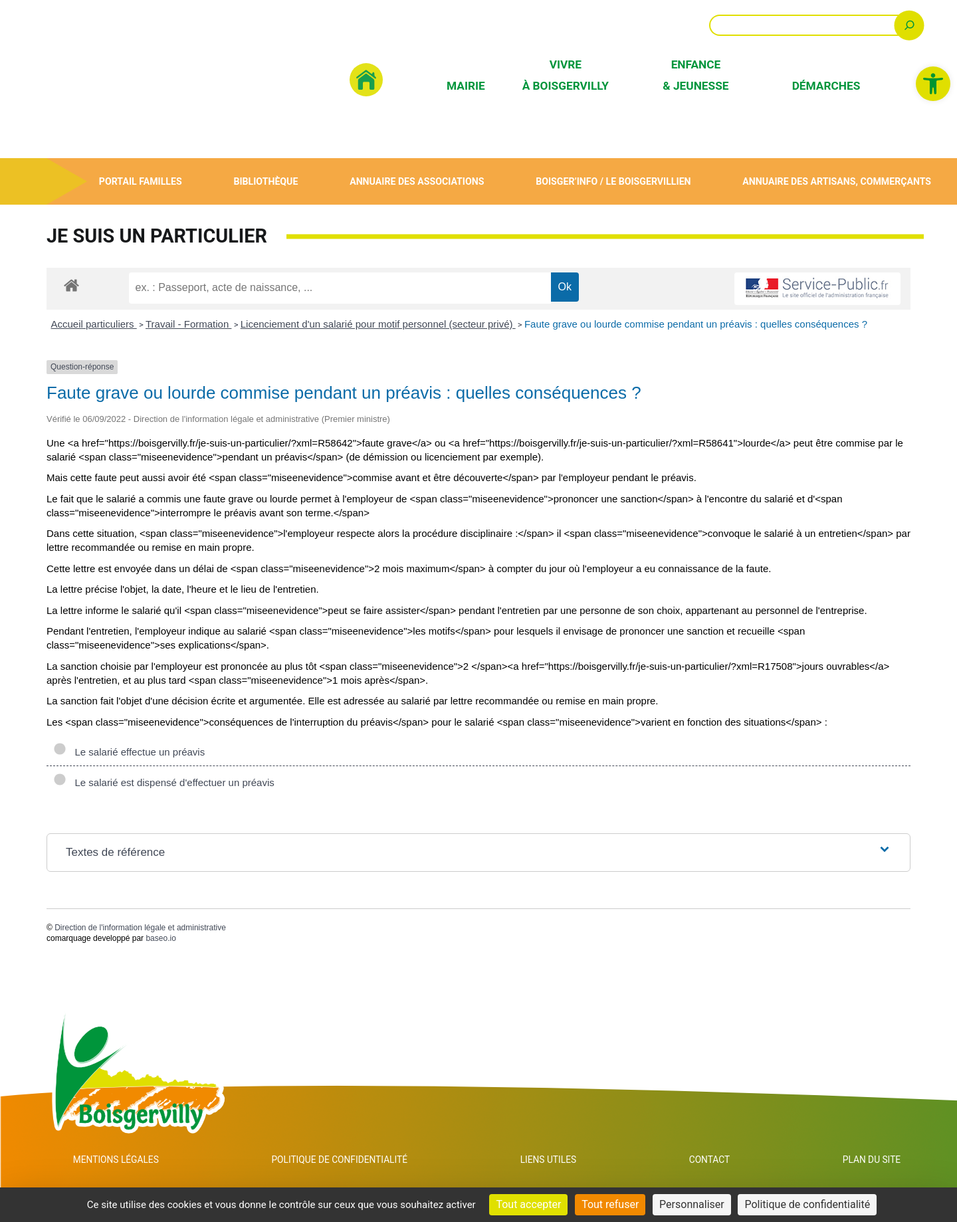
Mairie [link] (466, 85)
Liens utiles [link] (564, 1161)
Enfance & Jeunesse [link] (695, 75)
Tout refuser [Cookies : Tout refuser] (610, 1204)
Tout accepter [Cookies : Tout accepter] (528, 1204)
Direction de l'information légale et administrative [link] (140, 927)
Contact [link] (718, 1161)
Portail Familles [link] (140, 181)
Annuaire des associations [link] (415, 181)
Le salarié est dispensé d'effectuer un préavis (163, 782)
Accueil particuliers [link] (94, 324)
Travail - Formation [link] (188, 324)
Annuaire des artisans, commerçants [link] (836, 181)
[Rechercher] (909, 25)
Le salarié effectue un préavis (129, 752)
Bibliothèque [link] (265, 181)
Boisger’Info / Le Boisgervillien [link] (612, 181)
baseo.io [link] (160, 938)
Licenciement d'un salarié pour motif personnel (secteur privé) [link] (378, 324)
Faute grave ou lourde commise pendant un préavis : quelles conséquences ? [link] (695, 324)
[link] (933, 83)
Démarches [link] (826, 85)
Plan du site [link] (873, 1161)
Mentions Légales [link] (117, 1161)
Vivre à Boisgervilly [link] (565, 75)
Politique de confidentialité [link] (350, 1161)
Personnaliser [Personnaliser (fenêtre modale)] (691, 1204)
